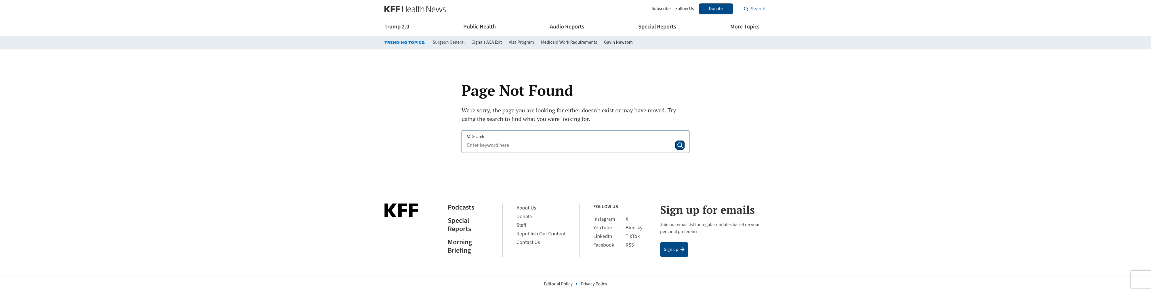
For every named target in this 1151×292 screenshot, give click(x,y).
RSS (630, 245)
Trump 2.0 (396, 26)
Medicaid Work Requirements (569, 42)
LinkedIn (602, 236)
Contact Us (528, 242)
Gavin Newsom (618, 42)
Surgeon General (449, 42)
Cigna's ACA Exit (487, 42)
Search (475, 136)
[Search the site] (755, 9)
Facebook (603, 245)
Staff (521, 225)
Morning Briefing (460, 246)
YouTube (602, 227)
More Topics (745, 26)
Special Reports (657, 26)
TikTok (633, 236)
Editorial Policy (558, 284)
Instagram (604, 219)
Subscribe (660, 8)
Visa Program (521, 42)
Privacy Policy (594, 284)
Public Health (479, 26)
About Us (526, 208)
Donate (716, 8)
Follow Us (684, 8)
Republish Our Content (541, 233)
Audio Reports (567, 26)
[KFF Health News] (415, 9)
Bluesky (634, 227)
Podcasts (461, 207)
